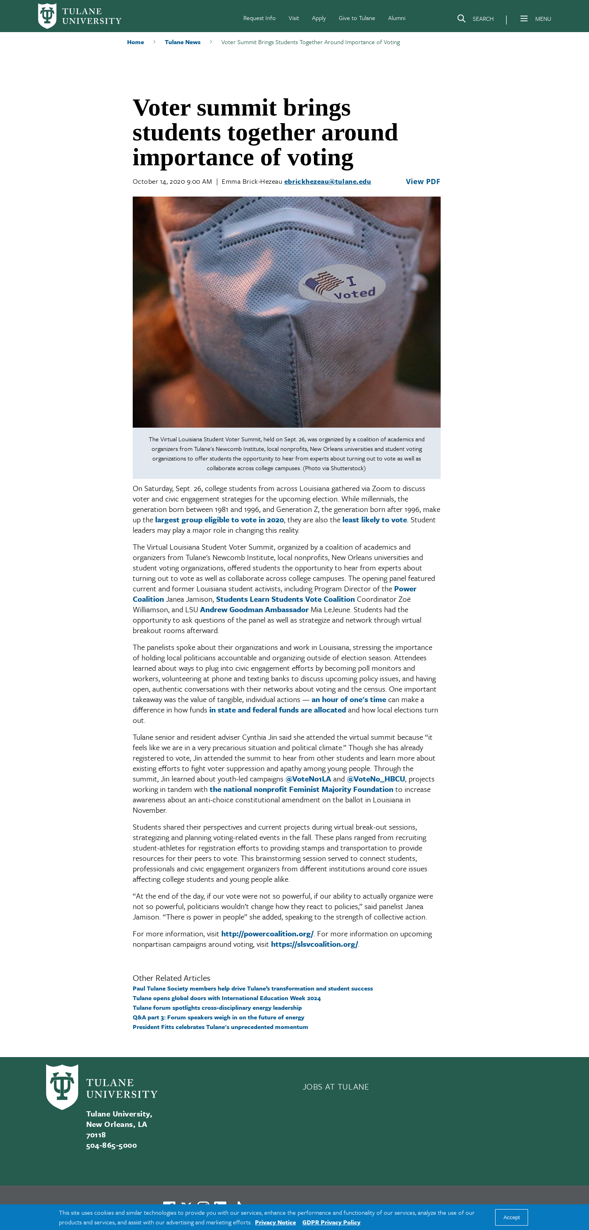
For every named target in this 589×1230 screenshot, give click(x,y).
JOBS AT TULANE (336, 1086)
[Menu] (524, 18)
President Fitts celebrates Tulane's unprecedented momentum (220, 1026)
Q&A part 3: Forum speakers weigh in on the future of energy (218, 1017)
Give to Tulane (357, 17)
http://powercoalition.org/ (267, 933)
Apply (319, 17)
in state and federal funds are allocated (277, 709)
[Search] (475, 20)
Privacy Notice (275, 1222)
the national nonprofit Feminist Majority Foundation (301, 788)
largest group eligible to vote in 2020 (219, 519)
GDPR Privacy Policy (331, 1222)
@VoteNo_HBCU (376, 778)
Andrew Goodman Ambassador (254, 609)
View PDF (423, 181)
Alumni (396, 17)
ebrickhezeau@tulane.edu (327, 181)
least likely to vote (374, 519)
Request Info (259, 17)
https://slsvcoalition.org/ (314, 943)
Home (135, 41)
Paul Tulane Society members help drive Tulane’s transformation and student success (253, 988)
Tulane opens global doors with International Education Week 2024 (227, 997)
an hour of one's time (349, 699)
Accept (512, 1217)
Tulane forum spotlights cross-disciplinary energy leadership (217, 1007)
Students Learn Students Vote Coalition (285, 598)
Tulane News (182, 41)
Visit (294, 17)
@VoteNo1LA (308, 778)
